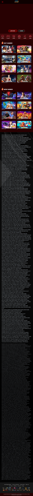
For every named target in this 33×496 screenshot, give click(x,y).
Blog (23, 485)
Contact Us (19, 485)
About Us (27, 484)
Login (21, 30)
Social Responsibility (7, 484)
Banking (15, 485)
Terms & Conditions (15, 484)
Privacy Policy (22, 484)
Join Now (12, 30)
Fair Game (11, 485)
